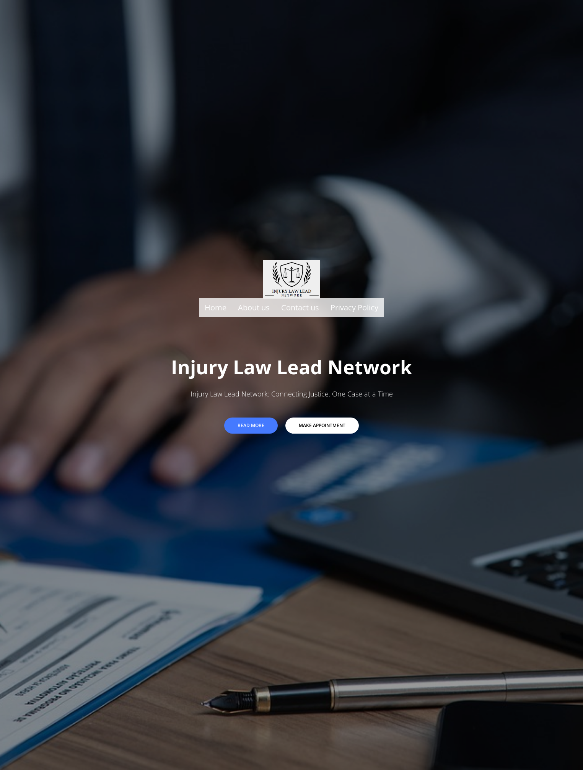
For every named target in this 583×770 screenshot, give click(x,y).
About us (254, 307)
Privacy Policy (354, 307)
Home (215, 307)
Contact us (300, 307)
